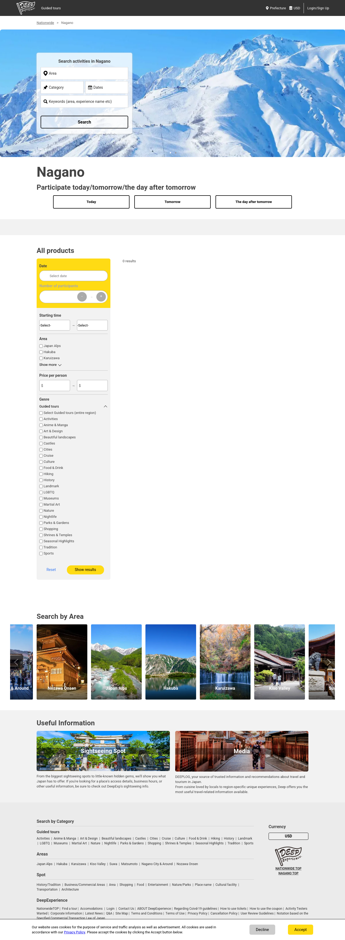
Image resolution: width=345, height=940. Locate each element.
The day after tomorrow (253, 201)
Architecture (70, 889)
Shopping (51, 528)
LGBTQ (49, 492)
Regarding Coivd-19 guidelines (195, 908)
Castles (49, 443)
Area (112, 884)
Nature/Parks (181, 884)
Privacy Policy (197, 913)
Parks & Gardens (56, 522)
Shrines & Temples (58, 534)
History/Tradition (49, 884)
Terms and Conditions (146, 913)
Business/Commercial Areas (84, 884)
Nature (49, 510)
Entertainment (158, 884)
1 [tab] (170, 152)
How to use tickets (233, 908)
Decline (262, 930)
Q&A (109, 913)
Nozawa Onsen (187, 864)
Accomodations (91, 908)
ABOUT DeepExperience (154, 908)
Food (140, 884)
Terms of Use (175, 913)
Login (111, 908)
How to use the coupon (266, 908)
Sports (49, 553)
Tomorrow (172, 201)
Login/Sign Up (318, 8)
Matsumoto (129, 864)
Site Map (121, 913)
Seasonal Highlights (59, 541)
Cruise (48, 455)
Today (91, 201)
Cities (48, 449)
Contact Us (126, 908)
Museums (51, 498)
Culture (49, 461)
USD (294, 8)
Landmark (51, 486)
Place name (203, 884)
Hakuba (49, 351)
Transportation (47, 889)
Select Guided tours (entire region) (70, 412)
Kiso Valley (97, 864)
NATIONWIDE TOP (288, 868)
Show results (85, 570)
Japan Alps (52, 345)
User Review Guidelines (257, 913)
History (49, 479)
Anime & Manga (56, 424)
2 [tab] (175, 152)
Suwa (113, 864)
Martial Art (52, 504)
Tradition (50, 547)
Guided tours (51, 8)
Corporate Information (66, 913)
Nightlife (50, 516)
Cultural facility (226, 884)
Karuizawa (51, 358)
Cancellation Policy (224, 913)
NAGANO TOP (288, 873)
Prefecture (276, 8)
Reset (51, 570)
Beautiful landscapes (60, 437)
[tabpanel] (172, 98)
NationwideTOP (48, 908)
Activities (51, 418)
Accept (300, 930)
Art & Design (53, 431)
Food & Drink (53, 467)
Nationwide (45, 22)
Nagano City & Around (156, 864)
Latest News (94, 913)
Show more (48, 364)
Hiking (48, 473)
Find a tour (69, 908)
